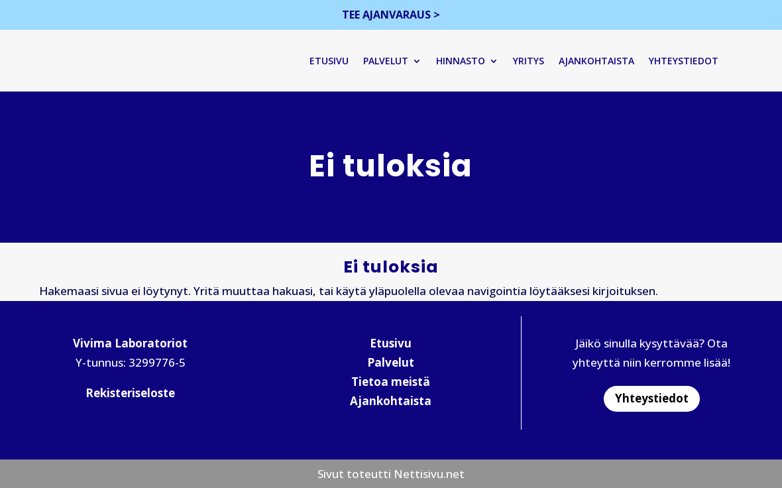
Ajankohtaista (602, 60)
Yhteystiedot (689, 60)
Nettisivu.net (429, 474)
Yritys (533, 60)
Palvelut (391, 60)
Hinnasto (465, 60)
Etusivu (334, 60)
